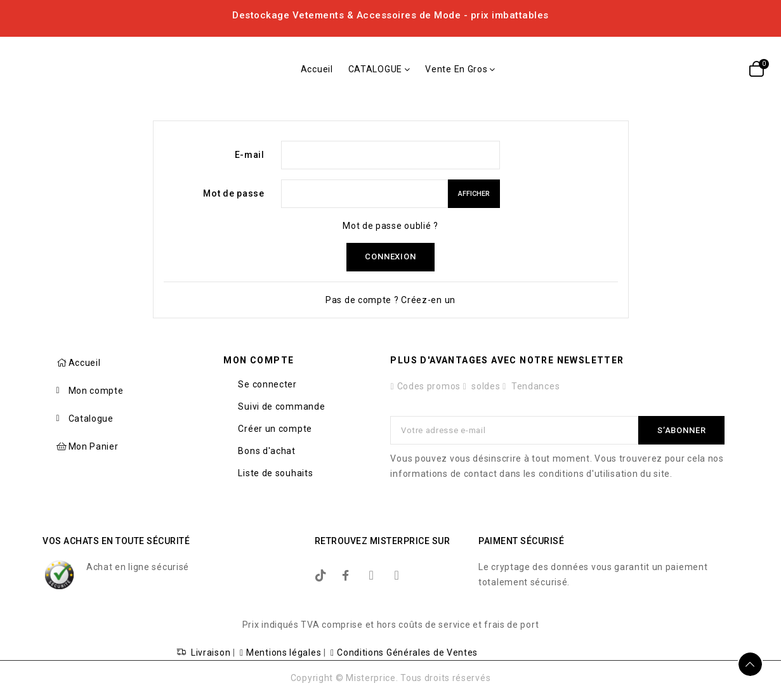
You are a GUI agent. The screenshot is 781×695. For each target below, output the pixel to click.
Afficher (474, 194)
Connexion (390, 257)
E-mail (250, 155)
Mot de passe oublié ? (390, 226)
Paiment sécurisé (521, 541)
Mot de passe (233, 193)
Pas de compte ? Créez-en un (390, 300)
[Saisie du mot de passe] (364, 193)
